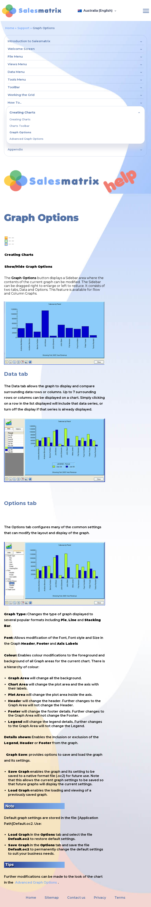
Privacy (100, 898)
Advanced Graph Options (26, 138)
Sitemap (52, 898)
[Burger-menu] (146, 11)
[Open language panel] (97, 11)
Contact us (76, 898)
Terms (119, 898)
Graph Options (20, 132)
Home (9, 28)
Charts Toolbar (19, 125)
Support (23, 28)
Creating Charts (19, 119)
